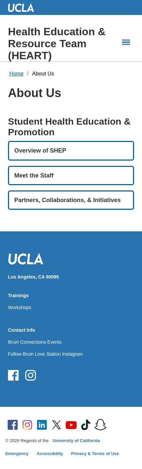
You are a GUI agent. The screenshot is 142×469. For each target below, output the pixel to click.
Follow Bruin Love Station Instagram (45, 354)
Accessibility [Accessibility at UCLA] (50, 453)
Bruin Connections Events (35, 342)
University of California (76, 440)
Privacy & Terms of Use (95, 453)
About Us (43, 73)
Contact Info (21, 330)
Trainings (18, 295)
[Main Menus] (126, 42)
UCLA (24, 7)
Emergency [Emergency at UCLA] (17, 453)
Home (16, 73)
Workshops (19, 307)
